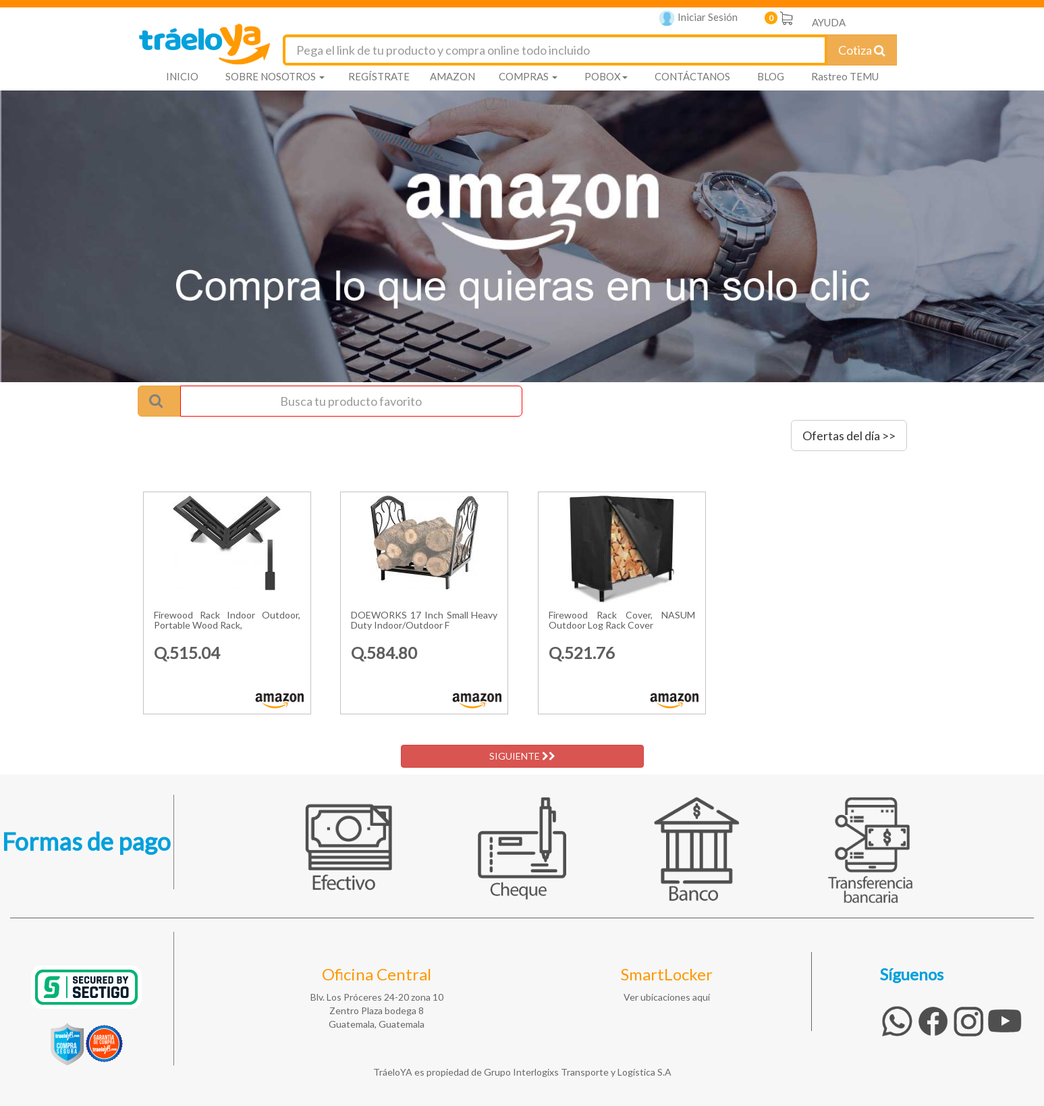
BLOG (770, 76)
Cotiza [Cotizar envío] (861, 50)
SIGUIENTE (522, 756)
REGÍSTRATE (379, 76)
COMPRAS (528, 76)
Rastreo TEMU (845, 76)
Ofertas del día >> (849, 435)
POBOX (606, 76)
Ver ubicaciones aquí (667, 997)
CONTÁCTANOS (692, 76)
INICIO (182, 76)
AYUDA (829, 22)
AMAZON (452, 76)
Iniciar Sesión (698, 18)
